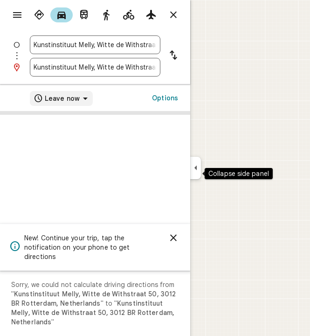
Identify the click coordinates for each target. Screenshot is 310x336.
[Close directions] (173, 15)
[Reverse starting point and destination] (173, 56)
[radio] (39, 15)
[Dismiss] (173, 238)
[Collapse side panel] (195, 168)
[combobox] (95, 44)
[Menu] (17, 15)
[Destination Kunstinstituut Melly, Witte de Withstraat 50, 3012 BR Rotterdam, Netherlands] (95, 67)
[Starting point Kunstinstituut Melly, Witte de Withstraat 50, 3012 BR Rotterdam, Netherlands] (95, 44)
